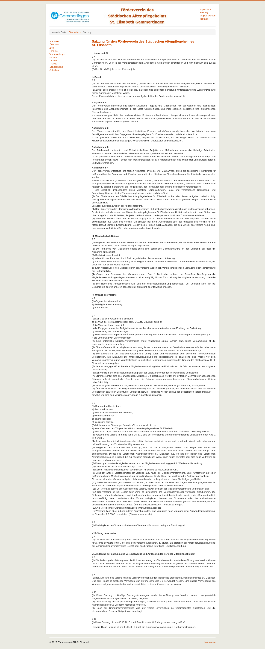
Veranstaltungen (57, 54)
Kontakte (203, 18)
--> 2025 (53, 64)
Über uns (54, 44)
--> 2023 (53, 57)
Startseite (54, 41)
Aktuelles (54, 70)
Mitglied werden (207, 15)
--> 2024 (53, 61)
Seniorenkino (56, 67)
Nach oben (210, 642)
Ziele (51, 47)
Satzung (203, 12)
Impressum (205, 9)
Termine (53, 51)
